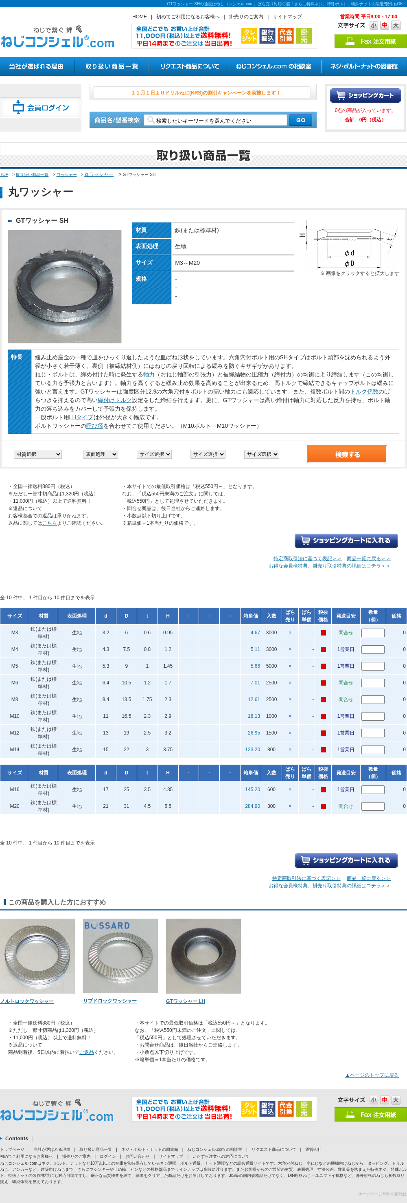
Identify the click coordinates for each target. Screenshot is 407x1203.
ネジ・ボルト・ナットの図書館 (149, 1149)
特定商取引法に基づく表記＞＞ (308, 558)
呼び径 (94, 425)
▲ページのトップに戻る (372, 1075)
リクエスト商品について (274, 1149)
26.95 (254, 733)
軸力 (149, 374)
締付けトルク (115, 400)
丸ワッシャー (99, 174)
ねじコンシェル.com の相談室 (214, 1149)
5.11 (255, 649)
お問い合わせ (137, 1156)
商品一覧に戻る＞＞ (369, 558)
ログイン (108, 1156)
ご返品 (86, 1052)
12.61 (254, 699)
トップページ (12, 1149)
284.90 (252, 806)
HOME (139, 17)
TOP (4, 174)
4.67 (255, 633)
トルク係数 (364, 391)
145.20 (252, 789)
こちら (49, 523)
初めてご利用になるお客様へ (188, 17)
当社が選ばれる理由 (52, 1149)
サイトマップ (287, 17)
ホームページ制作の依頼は (382, 1194)
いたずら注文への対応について (221, 1156)
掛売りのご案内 (246, 17)
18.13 (254, 716)
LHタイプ (81, 417)
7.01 (255, 683)
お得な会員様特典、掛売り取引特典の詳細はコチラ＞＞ (330, 566)
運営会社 (313, 1149)
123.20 (252, 749)
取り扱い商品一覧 (32, 174)
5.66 (255, 666)
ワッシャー (67, 174)
